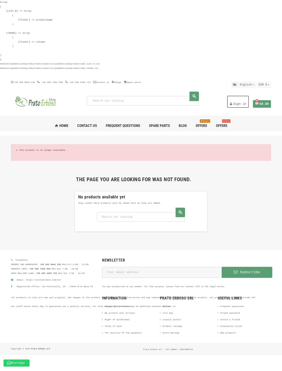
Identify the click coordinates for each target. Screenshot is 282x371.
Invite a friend (230, 319)
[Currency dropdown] (264, 84)
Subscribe (247, 272)
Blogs (116, 82)
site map (168, 313)
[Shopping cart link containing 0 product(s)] (262, 104)
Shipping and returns (118, 306)
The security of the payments (123, 333)
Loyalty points (172, 319)
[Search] (143, 100)
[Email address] (161, 272)
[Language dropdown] (243, 84)
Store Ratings (171, 333)
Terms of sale (113, 326)
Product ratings (172, 326)
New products (228, 333)
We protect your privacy (120, 313)
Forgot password (230, 313)
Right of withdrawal (117, 319)
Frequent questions (232, 306)
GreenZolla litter (231, 326)
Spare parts (132, 82)
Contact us (101, 82)
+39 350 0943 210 (24, 82)
